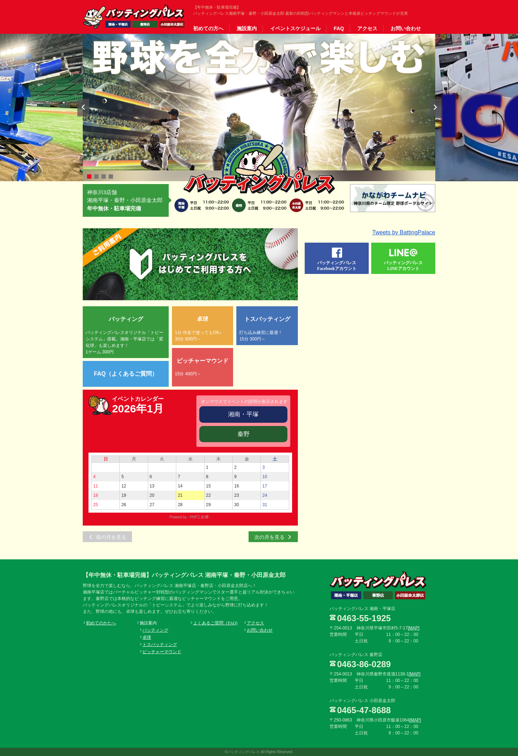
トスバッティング (159, 644)
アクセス (367, 28)
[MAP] (413, 628)
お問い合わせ (406, 28)
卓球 (146, 637)
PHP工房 (197, 517)
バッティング (155, 630)
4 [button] (111, 176)
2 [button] (96, 176)
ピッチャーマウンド (161, 651)
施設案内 (247, 28)
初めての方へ (208, 28)
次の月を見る (269, 536)
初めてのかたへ (101, 622)
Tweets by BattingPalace (403, 232)
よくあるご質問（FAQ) (215, 622)
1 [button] (89, 176)
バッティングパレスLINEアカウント (403, 265)
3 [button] (103, 176)
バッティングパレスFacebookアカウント (336, 265)
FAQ (339, 28)
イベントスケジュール (295, 28)
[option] (259, 102)
